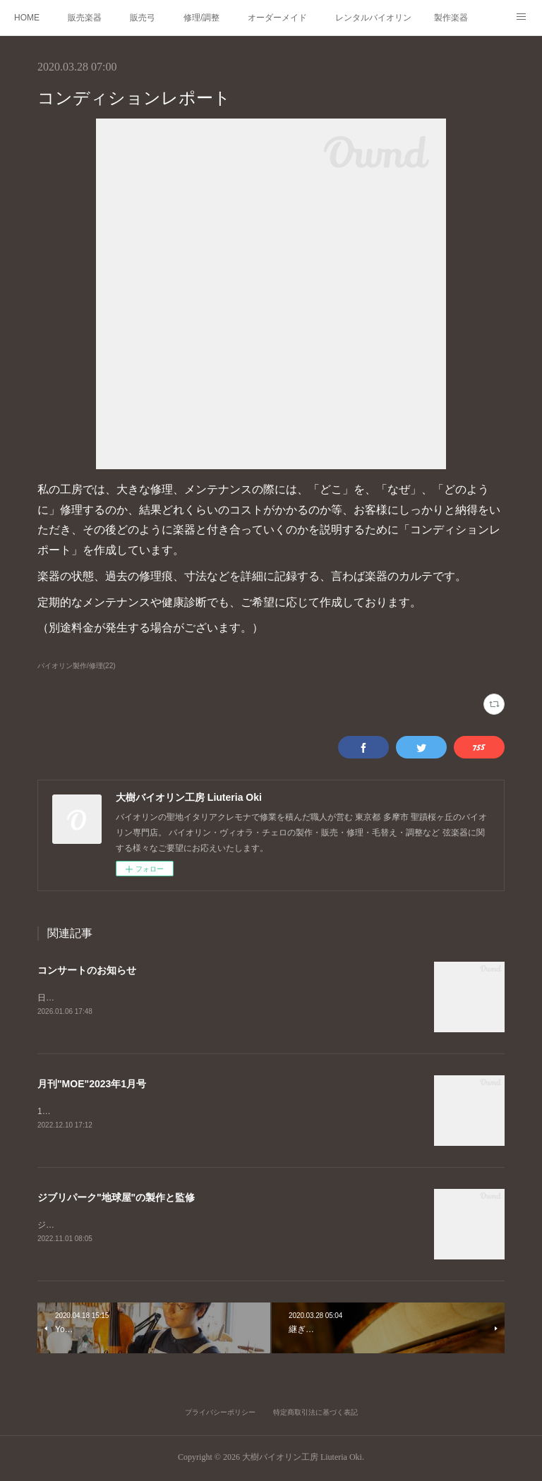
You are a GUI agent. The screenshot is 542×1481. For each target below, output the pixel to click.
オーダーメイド (277, 18)
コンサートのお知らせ (86, 970)
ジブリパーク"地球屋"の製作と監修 (116, 1199)
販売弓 (142, 18)
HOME (27, 18)
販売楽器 (85, 18)
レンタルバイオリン (373, 18)
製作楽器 (451, 18)
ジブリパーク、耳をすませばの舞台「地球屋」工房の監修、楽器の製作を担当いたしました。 (215, 1226)
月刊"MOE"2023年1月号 (91, 1085)
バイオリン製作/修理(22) (76, 666)
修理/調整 (201, 18)
